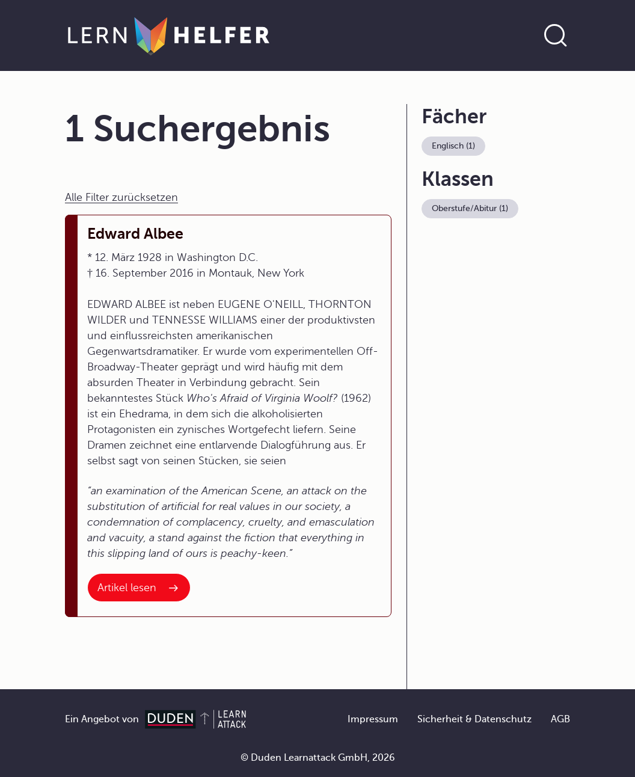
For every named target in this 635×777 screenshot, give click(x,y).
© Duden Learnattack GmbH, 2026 (318, 757)
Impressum (373, 719)
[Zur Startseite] (168, 35)
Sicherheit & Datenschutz (474, 719)
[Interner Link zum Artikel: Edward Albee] (139, 587)
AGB (560, 719)
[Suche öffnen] (555, 35)
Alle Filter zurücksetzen (121, 197)
